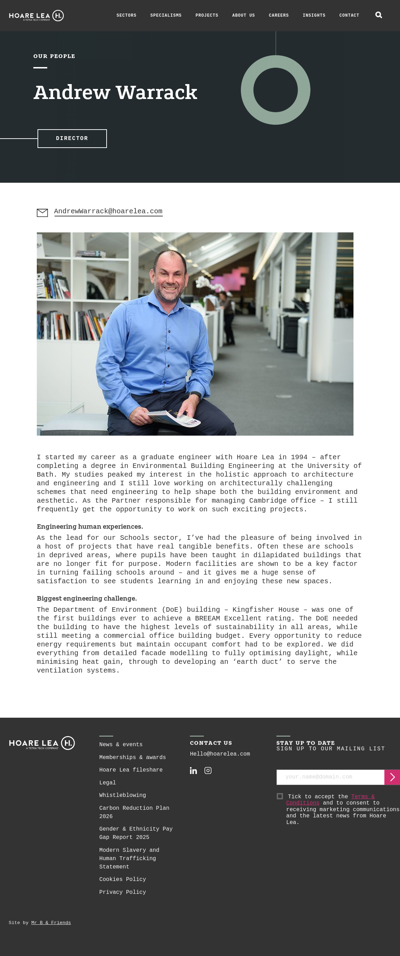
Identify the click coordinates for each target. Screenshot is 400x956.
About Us (243, 15)
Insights (314, 15)
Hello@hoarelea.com (220, 758)
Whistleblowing (122, 799)
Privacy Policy (122, 896)
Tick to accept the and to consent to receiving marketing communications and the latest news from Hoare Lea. (343, 813)
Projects (206, 15)
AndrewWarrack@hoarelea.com (109, 215)
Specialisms (166, 15)
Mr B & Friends (51, 926)
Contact (349, 15)
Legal (107, 786)
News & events (121, 748)
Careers (279, 15)
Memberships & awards (132, 761)
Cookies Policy (122, 883)
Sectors (126, 15)
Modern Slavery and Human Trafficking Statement (129, 862)
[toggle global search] (378, 16)
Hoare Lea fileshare (130, 773)
